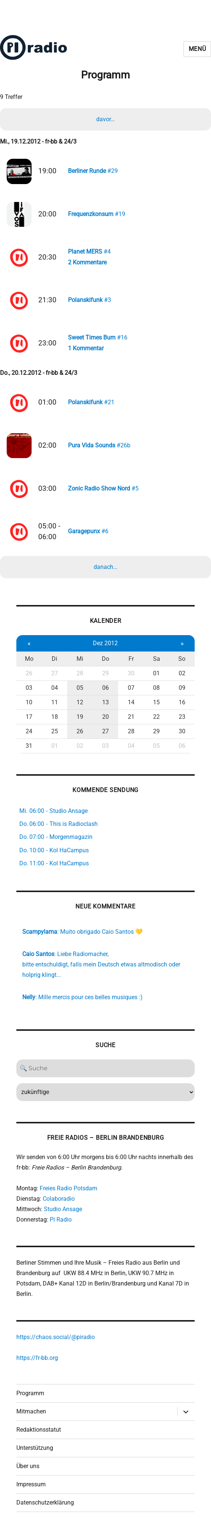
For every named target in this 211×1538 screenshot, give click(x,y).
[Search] (105, 1073)
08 (156, 692)
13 (105, 707)
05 (80, 692)
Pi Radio (61, 1224)
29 (105, 678)
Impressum (31, 1489)
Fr (131, 663)
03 (29, 692)
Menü (197, 48)
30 (131, 678)
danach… (105, 572)
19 (80, 721)
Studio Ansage (63, 1214)
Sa (156, 663)
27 (54, 678)
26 (29, 678)
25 (54, 736)
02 (182, 678)
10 (29, 707)
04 (54, 692)
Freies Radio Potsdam (68, 1193)
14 (131, 707)
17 (29, 721)
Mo (29, 663)
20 (105, 721)
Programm (30, 1398)
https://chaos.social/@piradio (55, 1342)
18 (54, 721)
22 (156, 721)
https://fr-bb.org (37, 1363)
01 (156, 678)
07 (131, 692)
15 (156, 707)
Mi (80, 663)
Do (105, 663)
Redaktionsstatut (38, 1435)
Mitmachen (31, 1416)
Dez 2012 (105, 648)
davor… (105, 119)
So (181, 663)
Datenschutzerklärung (45, 1508)
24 (29, 736)
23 (182, 721)
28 (80, 678)
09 (182, 692)
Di (54, 663)
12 (80, 707)
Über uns (27, 1471)
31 (29, 750)
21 (131, 721)
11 (54, 707)
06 (105, 692)
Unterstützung (34, 1453)
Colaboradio (59, 1203)
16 (182, 707)
